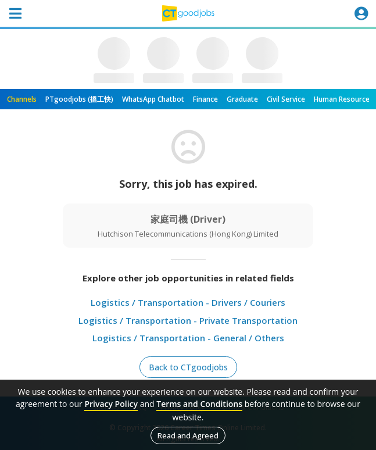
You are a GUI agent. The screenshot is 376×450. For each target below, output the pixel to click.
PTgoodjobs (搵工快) (79, 99)
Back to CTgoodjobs (188, 367)
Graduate (242, 99)
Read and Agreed (188, 435)
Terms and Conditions (199, 403)
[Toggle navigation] (15, 13)
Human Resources (343, 99)
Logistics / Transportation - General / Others (188, 338)
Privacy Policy (111, 403)
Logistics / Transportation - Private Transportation (188, 320)
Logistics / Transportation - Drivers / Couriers (188, 302)
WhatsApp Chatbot (153, 99)
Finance (205, 99)
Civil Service (286, 99)
